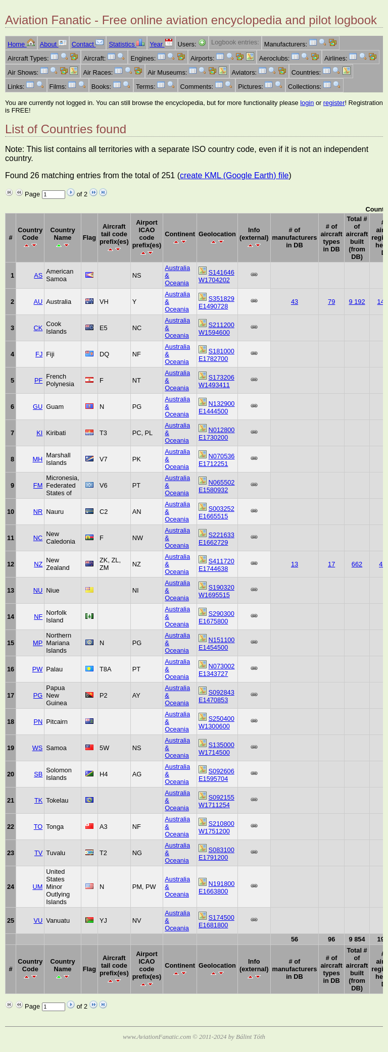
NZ (38, 564)
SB (38, 774)
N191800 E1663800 (217, 887)
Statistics (126, 44)
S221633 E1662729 (216, 538)
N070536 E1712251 (217, 459)
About (53, 44)
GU (37, 406)
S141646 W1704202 (216, 276)
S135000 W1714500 (216, 748)
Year (161, 44)
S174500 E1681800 (216, 921)
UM (37, 886)
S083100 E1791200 (216, 853)
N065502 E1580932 (217, 486)
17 (331, 564)
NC (37, 538)
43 (294, 301)
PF (38, 380)
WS (37, 748)
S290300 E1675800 (216, 617)
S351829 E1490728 (216, 302)
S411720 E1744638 (216, 564)
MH (37, 459)
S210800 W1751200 (216, 827)
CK (38, 328)
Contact (88, 44)
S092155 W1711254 (216, 801)
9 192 (357, 301)
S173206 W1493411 (216, 381)
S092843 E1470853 (216, 696)
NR (37, 511)
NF (38, 616)
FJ (38, 354)
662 (357, 564)
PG (38, 695)
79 (331, 301)
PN (38, 721)
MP (37, 643)
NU (37, 590)
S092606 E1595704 (216, 774)
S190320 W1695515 (216, 591)
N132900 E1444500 (217, 407)
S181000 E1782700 (216, 354)
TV (38, 853)
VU (38, 920)
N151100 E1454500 (217, 643)
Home (21, 44)
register (334, 103)
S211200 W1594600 (216, 328)
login (307, 103)
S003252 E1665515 (216, 512)
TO (38, 826)
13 (294, 564)
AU (38, 301)
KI (39, 433)
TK (38, 800)
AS (38, 275)
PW (37, 669)
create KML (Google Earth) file (234, 175)
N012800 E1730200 (217, 433)
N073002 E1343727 (217, 669)
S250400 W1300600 (216, 722)
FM (37, 485)
